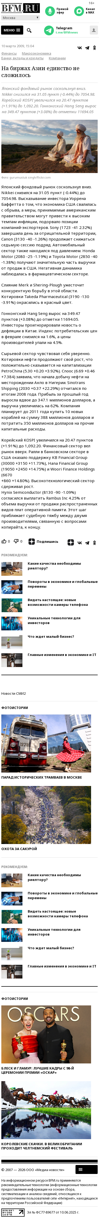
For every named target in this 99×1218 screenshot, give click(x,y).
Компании (57, 58)
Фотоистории (14, 708)
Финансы (9, 53)
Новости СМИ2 (13, 693)
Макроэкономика (36, 53)
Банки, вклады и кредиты (22, 58)
